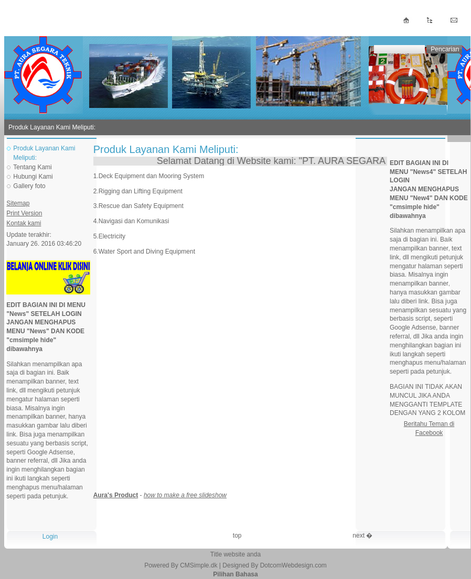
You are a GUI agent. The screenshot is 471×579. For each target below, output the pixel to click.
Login (50, 536)
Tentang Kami (32, 167)
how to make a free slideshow (185, 495)
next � (362, 535)
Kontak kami (23, 223)
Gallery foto (29, 186)
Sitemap (17, 203)
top (237, 535)
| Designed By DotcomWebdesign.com (273, 565)
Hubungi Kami (32, 176)
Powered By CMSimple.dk (180, 565)
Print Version (24, 213)
